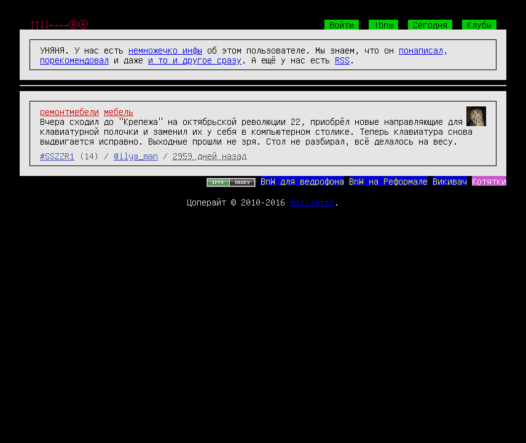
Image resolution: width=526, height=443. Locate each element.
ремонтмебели (69, 111)
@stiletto (312, 202)
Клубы (479, 25)
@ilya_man (136, 156)
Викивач (450, 181)
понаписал (421, 50)
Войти (341, 25)
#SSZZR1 (57, 156)
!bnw (383, 25)
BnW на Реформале (388, 181)
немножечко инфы (165, 50)
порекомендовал (74, 60)
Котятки (489, 181)
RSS (342, 60)
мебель (118, 111)
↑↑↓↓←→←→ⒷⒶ (58, 25)
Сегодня (430, 25)
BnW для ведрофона (302, 181)
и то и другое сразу (194, 60)
